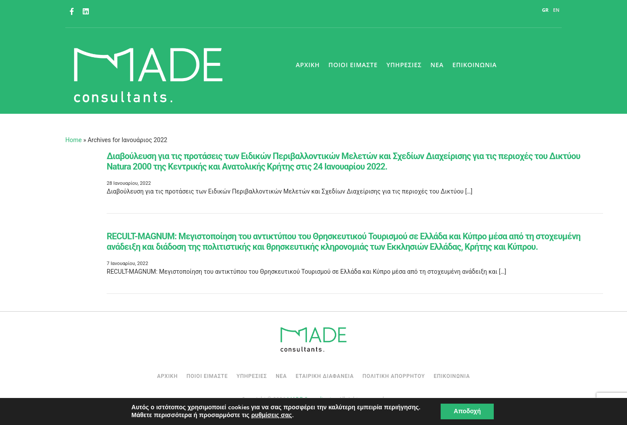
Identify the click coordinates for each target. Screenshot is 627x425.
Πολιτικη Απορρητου (393, 376)
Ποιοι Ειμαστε (353, 65)
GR (545, 10)
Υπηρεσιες (403, 65)
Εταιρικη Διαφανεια (325, 376)
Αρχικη (308, 65)
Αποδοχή (467, 411)
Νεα (436, 65)
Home (73, 139)
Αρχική (167, 376)
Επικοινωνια (474, 65)
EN (556, 10)
